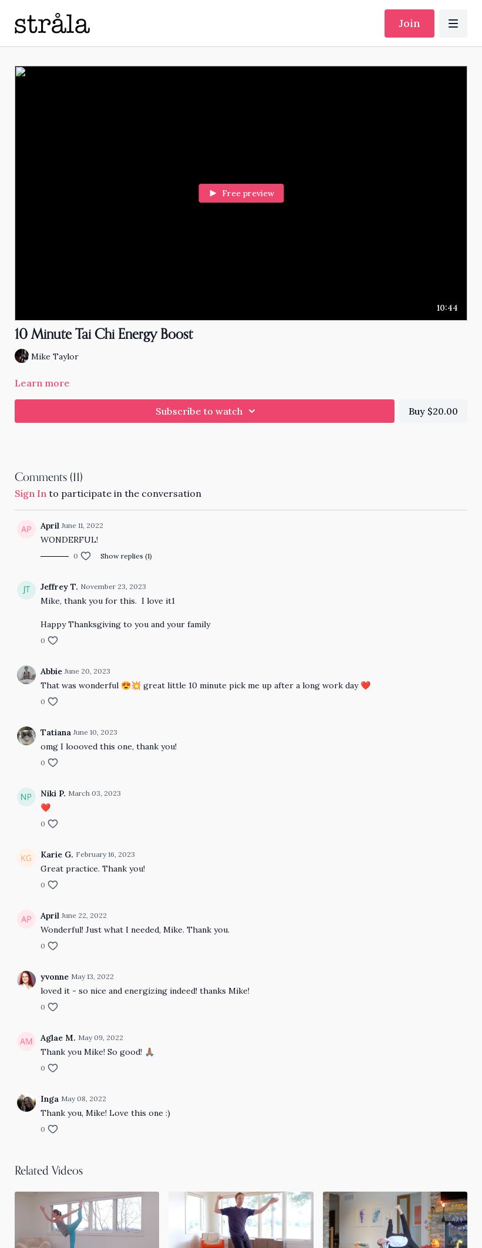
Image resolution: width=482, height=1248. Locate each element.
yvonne (55, 976)
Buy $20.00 (433, 411)
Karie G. (57, 854)
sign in (30, 493)
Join (409, 23)
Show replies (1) (126, 555)
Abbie (51, 671)
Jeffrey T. (59, 586)
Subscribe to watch (207, 411)
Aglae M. (58, 1037)
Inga (50, 1099)
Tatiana (56, 732)
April (50, 525)
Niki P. (53, 793)
